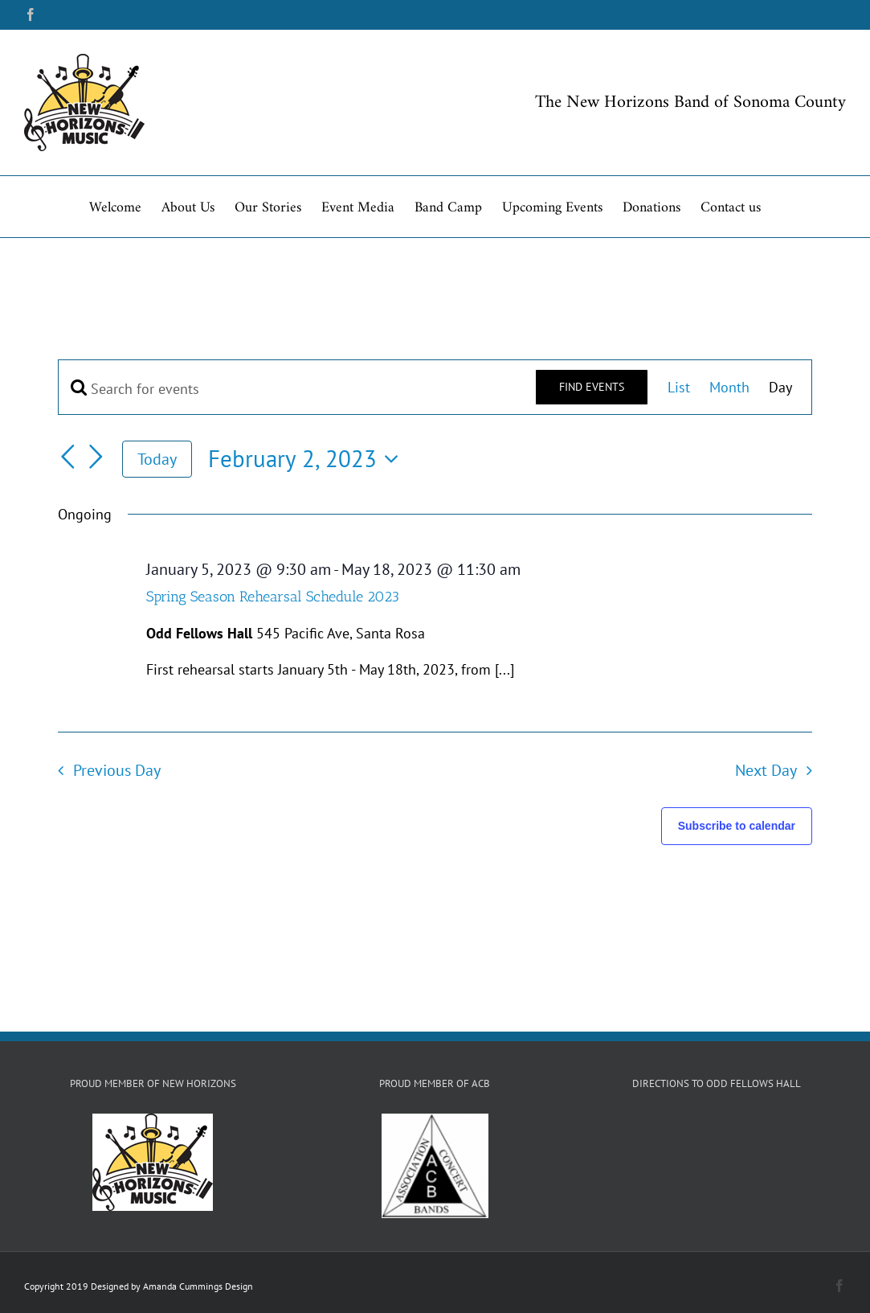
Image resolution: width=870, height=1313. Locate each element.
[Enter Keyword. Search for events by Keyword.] (297, 388)
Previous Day (117, 770)
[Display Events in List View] (679, 387)
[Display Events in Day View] (780, 387)
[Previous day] (67, 456)
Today (157, 459)
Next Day (766, 770)
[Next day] (96, 456)
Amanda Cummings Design (198, 1286)
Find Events (591, 387)
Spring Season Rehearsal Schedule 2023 (272, 596)
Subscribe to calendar (736, 825)
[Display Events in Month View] (729, 387)
